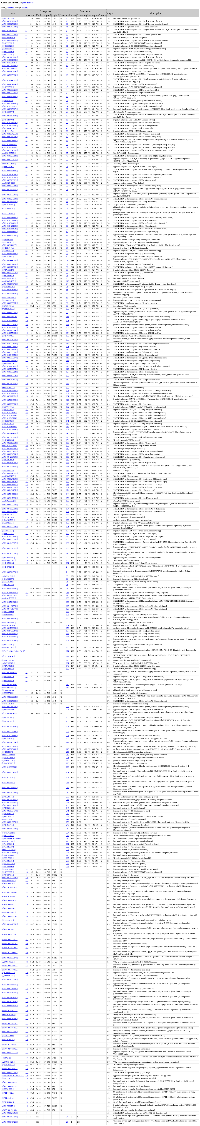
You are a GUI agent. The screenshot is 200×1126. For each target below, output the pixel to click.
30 (67, 24)
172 (26, 457)
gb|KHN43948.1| (8, 440)
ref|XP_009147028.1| (10, 498)
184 (67, 487)
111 (67, 349)
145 (67, 325)
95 (67, 235)
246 (67, 866)
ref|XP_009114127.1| (10, 245)
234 (67, 788)
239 (67, 805)
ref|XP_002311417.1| (10, 68)
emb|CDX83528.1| (9, 153)
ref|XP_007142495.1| (10, 433)
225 (67, 760)
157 (26, 380)
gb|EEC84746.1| (8, 242)
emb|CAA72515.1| (9, 278)
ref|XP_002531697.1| (10, 340)
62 (26, 145)
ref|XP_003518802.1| (10, 180)
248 (67, 825)
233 (67, 782)
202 (26, 393)
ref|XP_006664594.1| (10, 454)
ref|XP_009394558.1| (10, 150)
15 (67, 116)
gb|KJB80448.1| (8, 256)
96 (67, 256)
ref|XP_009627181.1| (10, 40)
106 (26, 297)
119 (67, 366)
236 (26, 494)
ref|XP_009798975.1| (10, 369)
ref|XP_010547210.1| (10, 390)
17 (67, 97)
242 (67, 814)
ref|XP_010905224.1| (10, 372)
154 (67, 440)
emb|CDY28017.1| (9, 560)
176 (67, 437)
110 (26, 340)
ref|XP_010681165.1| (10, 145)
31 (26, 60)
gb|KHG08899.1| (8, 112)
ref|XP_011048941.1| (10, 412)
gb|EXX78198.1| (8, 836)
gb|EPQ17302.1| (8, 858)
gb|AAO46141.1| (8, 861)
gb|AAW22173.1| (8, 757)
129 (67, 446)
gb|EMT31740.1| (8, 517)
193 (26, 536)
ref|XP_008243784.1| (10, 71)
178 (67, 536)
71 (26, 223)
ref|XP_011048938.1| (10, 418)
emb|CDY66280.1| (9, 687)
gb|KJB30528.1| (8, 46)
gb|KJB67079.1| (8, 717)
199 (67, 548)
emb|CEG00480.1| (8, 755)
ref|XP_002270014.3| (10, 330)
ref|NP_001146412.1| (10, 713)
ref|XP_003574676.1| (10, 284)
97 (67, 248)
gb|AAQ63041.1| (8, 844)
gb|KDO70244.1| (8, 567)
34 (67, 106)
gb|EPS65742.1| (7, 693)
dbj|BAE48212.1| (8, 833)
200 (26, 390)
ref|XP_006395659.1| (10, 140)
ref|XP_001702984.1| (10, 731)
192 (67, 543)
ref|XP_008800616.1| (10, 347)
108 (67, 390)
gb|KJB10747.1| (8, 410)
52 (26, 123)
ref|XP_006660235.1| (10, 303)
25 (26, 68)
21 (26, 51)
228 (67, 763)
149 (26, 426)
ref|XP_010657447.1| (10, 327)
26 (26, 103)
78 (67, 190)
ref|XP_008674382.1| (10, 473)
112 (67, 281)
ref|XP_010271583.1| (10, 736)
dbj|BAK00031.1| (8, 287)
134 (26, 349)
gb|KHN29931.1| (8, 275)
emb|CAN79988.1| (9, 598)
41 (67, 27)
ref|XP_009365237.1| (10, 358)
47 (26, 170)
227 (67, 858)
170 (67, 534)
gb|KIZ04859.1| (7, 752)
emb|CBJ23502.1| (8, 841)
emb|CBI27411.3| (8, 183)
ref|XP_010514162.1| (10, 229)
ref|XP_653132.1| (8, 777)
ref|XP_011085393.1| (10, 446)
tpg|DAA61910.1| (8, 576)
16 (26, 43)
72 (67, 186)
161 (26, 410)
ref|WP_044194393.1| (10, 883)
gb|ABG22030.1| (8, 669)
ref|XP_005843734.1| (10, 726)
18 (26, 46)
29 (26, 84)
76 (67, 167)
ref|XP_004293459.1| (10, 457)
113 (67, 317)
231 (67, 772)
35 (26, 106)
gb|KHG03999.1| (8, 612)
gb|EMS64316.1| (8, 514)
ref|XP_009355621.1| (10, 90)
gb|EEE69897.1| (8, 251)
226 (67, 850)
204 (67, 707)
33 (26, 101)
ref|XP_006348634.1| (10, 27)
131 (67, 396)
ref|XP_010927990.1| (10, 701)
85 (67, 153)
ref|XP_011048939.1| (10, 415)
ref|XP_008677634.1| (10, 267)
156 (26, 553)
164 (26, 412)
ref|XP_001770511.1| (10, 595)
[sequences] (28, 2)
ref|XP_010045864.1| (10, 320)
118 (26, 313)
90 (67, 223)
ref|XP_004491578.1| (10, 606)
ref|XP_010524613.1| (10, 602)
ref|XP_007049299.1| (10, 494)
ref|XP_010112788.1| (10, 426)
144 (67, 494)
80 (67, 195)
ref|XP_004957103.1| (10, 264)
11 (67, 46)
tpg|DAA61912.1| (8, 309)
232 (67, 777)
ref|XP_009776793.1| (10, 57)
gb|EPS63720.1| (7, 614)
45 (67, 87)
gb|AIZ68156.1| (7, 239)
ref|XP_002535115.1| (10, 673)
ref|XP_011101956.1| (10, 31)
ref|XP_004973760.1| (10, 273)
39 (26, 137)
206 (26, 498)
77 (67, 180)
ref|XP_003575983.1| (10, 437)
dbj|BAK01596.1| (8, 520)
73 (26, 202)
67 (67, 35)
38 (26, 125)
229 (67, 767)
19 (67, 80)
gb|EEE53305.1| (8, 531)
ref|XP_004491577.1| (10, 609)
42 (26, 134)
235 (67, 861)
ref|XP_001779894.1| (10, 325)
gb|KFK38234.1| (8, 534)
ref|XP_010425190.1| (10, 226)
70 (26, 229)
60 (67, 137)
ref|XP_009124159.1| (10, 479)
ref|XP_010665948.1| (10, 536)
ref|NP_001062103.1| (10, 293)
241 (26, 595)
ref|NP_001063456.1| (10, 746)
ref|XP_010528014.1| (10, 174)
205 (26, 505)
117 (26, 344)
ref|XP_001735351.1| (10, 788)
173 (26, 433)
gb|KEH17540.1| (8, 248)
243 (67, 595)
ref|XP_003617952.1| (10, 448)
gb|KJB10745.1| (8, 424)
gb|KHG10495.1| (8, 51)
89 (67, 226)
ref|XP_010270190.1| (10, 344)
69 (67, 183)
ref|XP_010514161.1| (10, 223)
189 (67, 517)
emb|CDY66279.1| (9, 880)
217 (67, 829)
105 (26, 325)
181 (26, 404)
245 (67, 816)
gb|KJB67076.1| (8, 721)
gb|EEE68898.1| (8, 300)
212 (67, 742)
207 (67, 726)
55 (26, 160)
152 (67, 426)
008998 (11, 8)
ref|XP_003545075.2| (10, 462)
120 (26, 320)
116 (26, 347)
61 (67, 57)
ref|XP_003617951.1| (10, 396)
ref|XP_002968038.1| (10, 553)
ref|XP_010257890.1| (10, 177)
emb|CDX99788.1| (9, 647)
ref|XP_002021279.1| (10, 852)
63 (26, 183)
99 (26, 284)
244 (67, 836)
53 (26, 164)
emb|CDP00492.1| (8, 37)
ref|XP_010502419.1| (10, 220)
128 (67, 352)
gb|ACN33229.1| (8, 470)
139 (26, 330)
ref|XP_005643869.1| (10, 588)
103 (26, 300)
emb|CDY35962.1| (9, 501)
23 (67, 21)
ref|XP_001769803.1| (10, 628)
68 (67, 164)
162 (26, 490)
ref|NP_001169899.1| (10, 685)
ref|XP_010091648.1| (10, 60)
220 (67, 841)
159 (67, 498)
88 (26, 239)
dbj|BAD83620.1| (8, 763)
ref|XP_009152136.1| (10, 170)
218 (26, 560)
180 (26, 400)
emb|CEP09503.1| (8, 819)
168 (26, 424)
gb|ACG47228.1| (8, 875)
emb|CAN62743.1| (9, 622)
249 (67, 852)
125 (26, 484)
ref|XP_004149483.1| (10, 116)
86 (67, 170)
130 (26, 384)
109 (67, 393)
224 (67, 833)
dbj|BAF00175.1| (8, 660)
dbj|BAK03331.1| (8, 760)
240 (67, 808)
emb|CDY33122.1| (9, 164)
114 (26, 352)
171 (67, 651)
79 (26, 204)
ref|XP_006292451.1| (10, 160)
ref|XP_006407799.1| (10, 505)
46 (67, 37)
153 (67, 443)
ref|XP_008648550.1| (10, 487)
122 (67, 340)
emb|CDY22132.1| (9, 476)
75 (26, 217)
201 (26, 448)
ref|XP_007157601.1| (10, 190)
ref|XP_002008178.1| (10, 805)
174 (26, 306)
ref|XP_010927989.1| (10, 199)
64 (26, 186)
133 (67, 410)
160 (26, 303)
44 (26, 128)
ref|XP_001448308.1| (10, 829)
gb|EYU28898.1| (8, 49)
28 (26, 71)
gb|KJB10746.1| (8, 421)
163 (26, 407)
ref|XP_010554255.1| (10, 134)
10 (26, 49)
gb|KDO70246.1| (8, 709)
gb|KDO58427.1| (8, 363)
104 (26, 293)
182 (67, 470)
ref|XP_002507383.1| (10, 878)
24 (26, 680)
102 (26, 289)
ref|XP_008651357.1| (10, 231)
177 (67, 466)
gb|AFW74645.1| (8, 666)
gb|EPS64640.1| (7, 582)
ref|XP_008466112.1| (10, 128)
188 (67, 514)
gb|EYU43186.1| (8, 407)
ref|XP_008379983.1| (10, 349)
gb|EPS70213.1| (7, 869)
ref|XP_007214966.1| (10, 400)
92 (67, 229)
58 (26, 156)
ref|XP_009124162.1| (10, 482)
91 (67, 287)
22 (26, 63)
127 (67, 372)
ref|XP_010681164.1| (10, 147)
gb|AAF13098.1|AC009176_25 (13, 651)
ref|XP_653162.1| (8, 782)
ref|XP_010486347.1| (10, 631)
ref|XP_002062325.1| (10, 800)
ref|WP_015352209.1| (10, 887)
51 (26, 131)
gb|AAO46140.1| (8, 847)
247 (67, 819)
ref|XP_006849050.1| (10, 313)
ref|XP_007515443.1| (10, 749)
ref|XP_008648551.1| (10, 484)
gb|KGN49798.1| (8, 120)
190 (26, 460)
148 (26, 376)
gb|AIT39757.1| (7, 101)
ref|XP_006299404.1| (10, 618)
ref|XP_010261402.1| (10, 123)
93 (26, 242)
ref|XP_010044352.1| (10, 80)
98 (26, 273)
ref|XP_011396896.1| (10, 767)
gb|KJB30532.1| (8, 644)
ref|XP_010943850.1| (10, 355)
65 (26, 177)
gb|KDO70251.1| (8, 677)
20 (26, 54)
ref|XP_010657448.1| (10, 333)
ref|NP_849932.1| (8, 208)
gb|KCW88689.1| (8, 557)
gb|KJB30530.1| (8, 87)
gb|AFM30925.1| (8, 690)
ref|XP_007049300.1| (10, 384)
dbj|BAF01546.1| (8, 704)
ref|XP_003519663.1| (10, 443)
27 (26, 80)
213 (26, 588)
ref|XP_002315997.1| (10, 109)
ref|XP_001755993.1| (10, 707)
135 (67, 361)
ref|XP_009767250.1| (10, 21)
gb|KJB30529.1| (8, 43)
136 (67, 612)
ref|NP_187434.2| (8, 656)
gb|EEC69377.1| (8, 523)
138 (67, 415)
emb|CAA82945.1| (9, 297)
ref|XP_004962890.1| (10, 509)
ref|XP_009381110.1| (10, 317)
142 (26, 333)
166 (26, 418)
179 (26, 429)
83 (26, 256)
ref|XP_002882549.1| (10, 640)
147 (26, 369)
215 (67, 749)
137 (67, 412)
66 (67, 103)
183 (67, 484)
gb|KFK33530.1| (8, 167)
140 (26, 327)
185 (26, 476)
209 (67, 731)
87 (26, 245)
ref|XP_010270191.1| (10, 366)
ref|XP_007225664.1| (10, 75)
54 (67, 208)
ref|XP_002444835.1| (10, 260)
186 (26, 479)
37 (26, 93)
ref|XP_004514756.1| (10, 253)
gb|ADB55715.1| (8, 825)
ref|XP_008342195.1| (10, 380)
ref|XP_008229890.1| (10, 404)
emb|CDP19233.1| (8, 625)
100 (26, 287)
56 (26, 150)
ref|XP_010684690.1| (10, 592)
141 (26, 355)
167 (26, 421)
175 (67, 309)
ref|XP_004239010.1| (10, 35)
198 (26, 446)
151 (26, 451)
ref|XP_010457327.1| (10, 636)
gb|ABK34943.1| (8, 808)
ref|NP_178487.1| (8, 213)
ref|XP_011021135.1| (10, 63)
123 (67, 376)
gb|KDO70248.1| (8, 680)
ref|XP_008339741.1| (10, 93)
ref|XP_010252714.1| (10, 429)
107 (26, 317)
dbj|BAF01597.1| (8, 579)
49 (26, 120)
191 (67, 527)
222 (67, 847)
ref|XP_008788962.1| (10, 137)
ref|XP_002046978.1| (10, 822)
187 (26, 482)
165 (26, 415)
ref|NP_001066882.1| (10, 527)
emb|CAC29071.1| (8, 850)
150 (26, 396)
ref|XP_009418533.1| (10, 217)
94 (26, 264)
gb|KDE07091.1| (8, 816)
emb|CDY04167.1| (9, 281)
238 (67, 864)
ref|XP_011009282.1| (10, 106)
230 (67, 797)
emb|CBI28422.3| (8, 388)
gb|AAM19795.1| (8, 204)
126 (26, 487)
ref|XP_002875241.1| (10, 195)
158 (26, 358)
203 (26, 388)
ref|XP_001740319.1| (10, 793)
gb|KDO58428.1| (8, 563)
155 (67, 336)
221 (67, 844)
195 (67, 512)
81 (67, 260)
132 (67, 407)
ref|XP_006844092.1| (10, 235)
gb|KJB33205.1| (8, 872)
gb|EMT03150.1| (8, 584)
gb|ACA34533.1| (8, 797)
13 (67, 579)
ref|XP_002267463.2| (10, 66)
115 (67, 380)
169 (67, 640)
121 (67, 347)
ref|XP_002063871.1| (10, 802)
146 (67, 460)
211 (67, 752)
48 (26, 116)
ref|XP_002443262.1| (10, 466)
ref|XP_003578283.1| (10, 289)
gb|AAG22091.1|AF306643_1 (13, 838)
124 (67, 363)
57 (67, 66)
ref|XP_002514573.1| (10, 572)
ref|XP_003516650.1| (10, 202)
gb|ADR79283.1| (8, 814)
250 (67, 822)
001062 (25, 8)
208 (26, 501)
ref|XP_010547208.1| (10, 393)
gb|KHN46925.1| (8, 460)
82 (26, 248)
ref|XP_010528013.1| (10, 156)
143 (26, 372)
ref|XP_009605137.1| (10, 451)
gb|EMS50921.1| (8, 306)
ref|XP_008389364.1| (10, 697)
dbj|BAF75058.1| (8, 855)
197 (67, 531)
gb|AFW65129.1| (8, 270)
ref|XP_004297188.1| (10, 103)
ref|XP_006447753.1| (10, 376)
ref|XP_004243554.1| (10, 361)
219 (67, 755)
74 (67, 125)
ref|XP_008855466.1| (10, 772)
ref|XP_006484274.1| (10, 84)
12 (67, 51)
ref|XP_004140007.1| (10, 543)
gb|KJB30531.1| (8, 54)
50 (26, 167)
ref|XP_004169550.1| (10, 539)
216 (67, 592)
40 (26, 112)
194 (67, 509)
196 (26, 462)
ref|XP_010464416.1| (10, 634)
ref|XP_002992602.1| (10, 548)
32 (67, 49)
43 (67, 134)
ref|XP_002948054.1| (10, 742)
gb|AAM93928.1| (8, 864)
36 (26, 90)
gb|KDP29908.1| (8, 336)
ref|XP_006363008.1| (10, 352)
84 (67, 220)
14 (67, 68)
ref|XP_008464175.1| (10, 490)
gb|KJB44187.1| (8, 738)
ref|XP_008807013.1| (10, 186)
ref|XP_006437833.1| (10, 97)
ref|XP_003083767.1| (10, 811)
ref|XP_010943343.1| (10, 125)
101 (67, 320)
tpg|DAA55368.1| (8, 663)
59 (67, 40)
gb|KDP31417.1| (8, 131)
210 (67, 588)
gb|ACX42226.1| (8, 18)
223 (26, 534)
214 (67, 838)
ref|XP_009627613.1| (10, 24)
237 (67, 802)
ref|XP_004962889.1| (10, 512)
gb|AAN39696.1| (8, 866)
